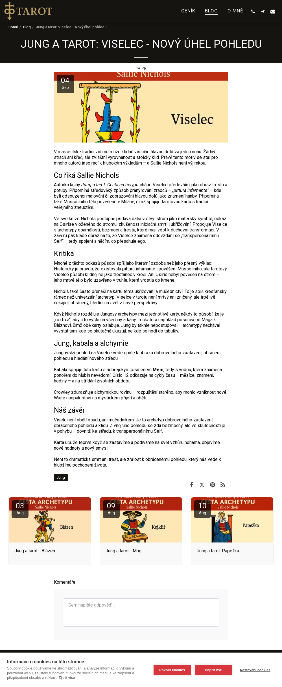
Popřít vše (212, 670)
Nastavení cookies (255, 670)
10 (202, 508)
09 (111, 508)
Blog (27, 27)
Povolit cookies (171, 670)
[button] (253, 11)
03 (20, 508)
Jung (61, 477)
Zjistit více (67, 677)
